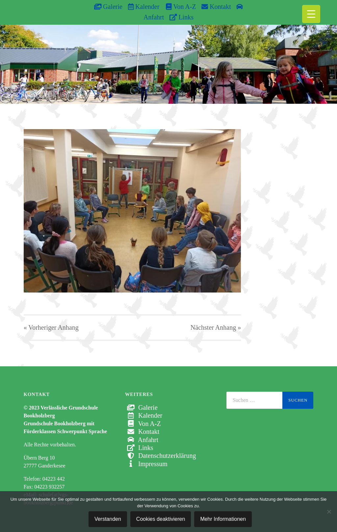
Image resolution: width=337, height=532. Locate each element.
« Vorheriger (51, 327)
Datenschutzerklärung (160, 455)
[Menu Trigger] (311, 14)
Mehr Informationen (223, 519)
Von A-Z (177, 6)
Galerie (108, 6)
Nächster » (216, 327)
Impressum (146, 463)
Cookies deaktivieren (160, 519)
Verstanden (107, 519)
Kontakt (216, 6)
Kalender (144, 6)
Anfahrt (141, 439)
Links (181, 17)
